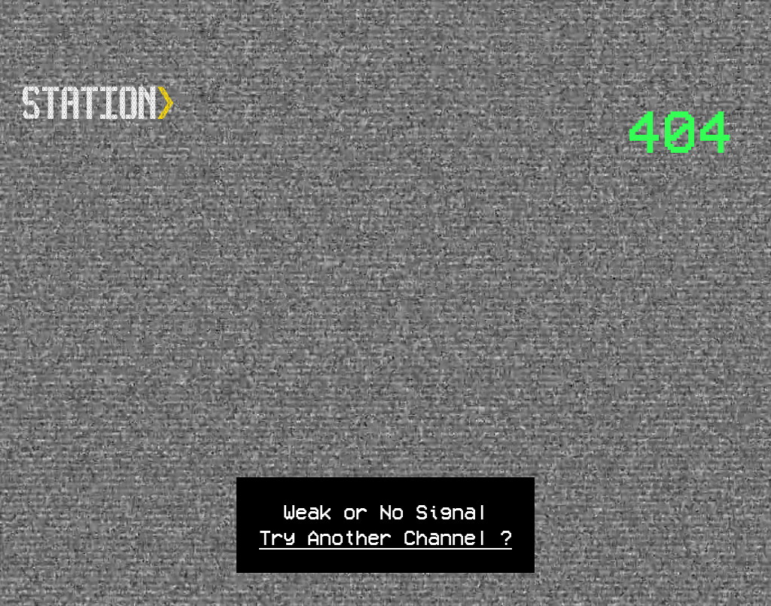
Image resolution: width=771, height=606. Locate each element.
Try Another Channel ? (385, 537)
